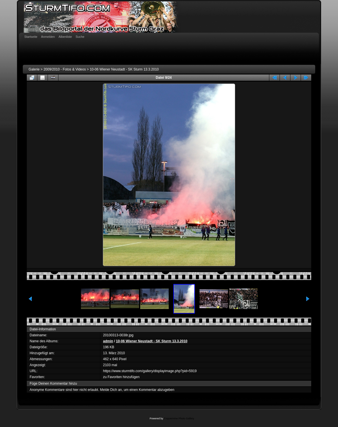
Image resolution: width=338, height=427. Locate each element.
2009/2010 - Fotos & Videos (65, 69)
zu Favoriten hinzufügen (121, 377)
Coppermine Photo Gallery (179, 418)
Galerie (34, 69)
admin (108, 341)
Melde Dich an (111, 390)
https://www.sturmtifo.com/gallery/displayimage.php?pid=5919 (150, 371)
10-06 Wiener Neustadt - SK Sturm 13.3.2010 (124, 69)
